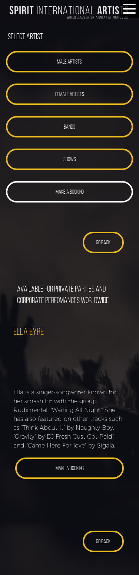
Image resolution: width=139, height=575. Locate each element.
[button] (69, 61)
